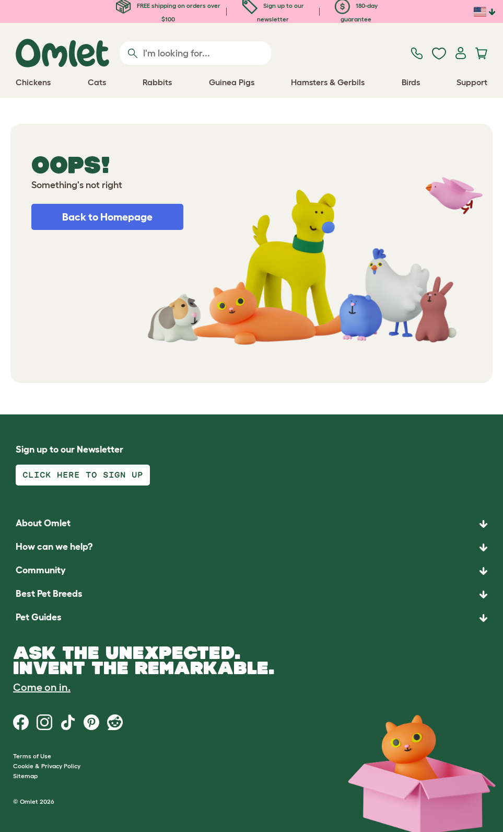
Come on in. (42, 687)
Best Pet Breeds (49, 593)
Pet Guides (39, 617)
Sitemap (25, 775)
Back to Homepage (107, 217)
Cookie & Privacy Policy (46, 765)
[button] (251, 618)
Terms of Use (32, 756)
